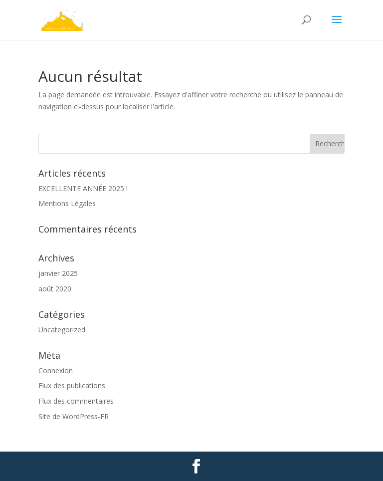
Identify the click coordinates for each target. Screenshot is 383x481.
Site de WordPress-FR (73, 416)
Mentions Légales (67, 203)
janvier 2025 (58, 273)
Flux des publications (71, 385)
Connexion (55, 370)
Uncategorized (61, 329)
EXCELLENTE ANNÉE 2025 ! (83, 188)
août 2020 (54, 288)
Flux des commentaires (76, 401)
